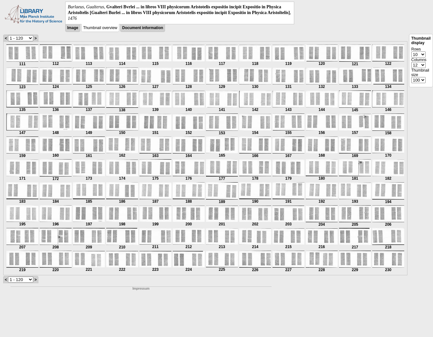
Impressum (140, 288)
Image (72, 28)
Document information (142, 28)
